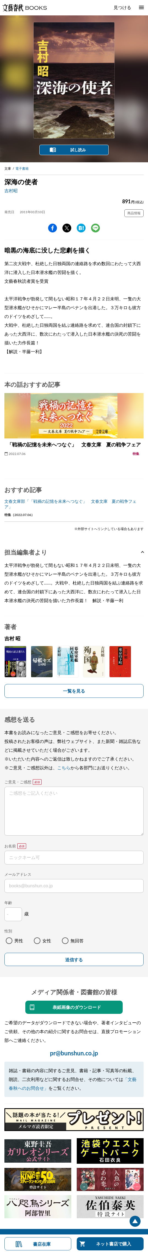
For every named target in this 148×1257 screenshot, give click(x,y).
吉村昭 (11, 190)
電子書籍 (22, 168)
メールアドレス (17, 874)
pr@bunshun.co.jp (74, 1053)
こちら (63, 767)
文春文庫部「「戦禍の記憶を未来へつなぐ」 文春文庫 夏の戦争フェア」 (70, 504)
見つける (122, 7)
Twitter (66, 228)
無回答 (77, 940)
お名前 (10, 846)
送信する (74, 959)
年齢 (8, 902)
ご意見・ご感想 (17, 782)
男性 (18, 940)
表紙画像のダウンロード (77, 1007)
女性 (46, 940)
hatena (81, 228)
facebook (52, 228)
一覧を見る (74, 690)
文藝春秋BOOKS (24, 7)
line (95, 228)
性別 (8, 931)
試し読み (78, 149)
